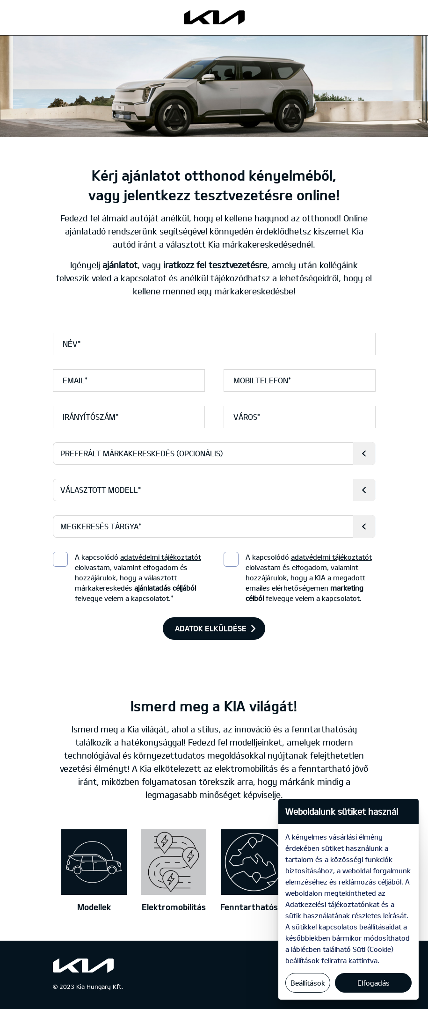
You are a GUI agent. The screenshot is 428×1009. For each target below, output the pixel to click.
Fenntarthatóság (253, 907)
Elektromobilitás (174, 907)
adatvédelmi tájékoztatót (160, 557)
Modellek (94, 907)
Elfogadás (373, 983)
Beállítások (307, 983)
